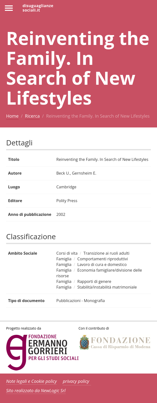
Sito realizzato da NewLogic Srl (36, 390)
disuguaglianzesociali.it (38, 7)
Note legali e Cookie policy (31, 381)
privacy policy (76, 381)
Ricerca (32, 116)
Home (12, 116)
